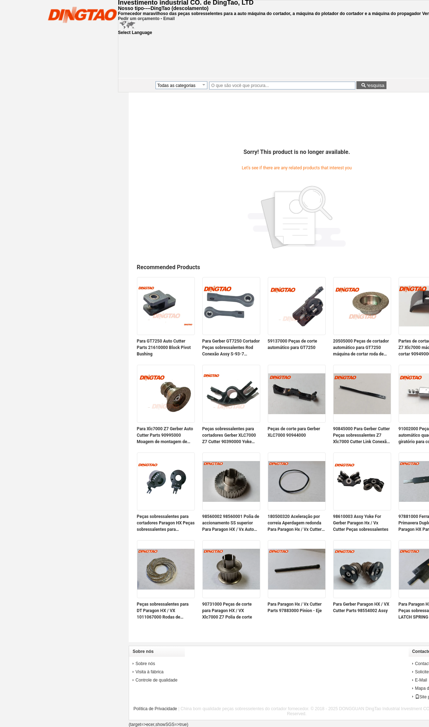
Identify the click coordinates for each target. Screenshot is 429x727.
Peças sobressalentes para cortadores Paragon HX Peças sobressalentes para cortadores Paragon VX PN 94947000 (166, 523)
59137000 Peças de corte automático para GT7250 (292, 344)
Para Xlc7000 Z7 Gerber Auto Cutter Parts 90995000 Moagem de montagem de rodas (165, 435)
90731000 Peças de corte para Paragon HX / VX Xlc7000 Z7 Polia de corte (227, 611)
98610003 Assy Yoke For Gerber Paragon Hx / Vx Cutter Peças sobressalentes (361, 523)
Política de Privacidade (155, 708)
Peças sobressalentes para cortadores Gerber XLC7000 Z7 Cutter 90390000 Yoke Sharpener (229, 435)
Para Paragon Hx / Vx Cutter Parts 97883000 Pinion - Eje (295, 607)
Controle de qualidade (156, 680)
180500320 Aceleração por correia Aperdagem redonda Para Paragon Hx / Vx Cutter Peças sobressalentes (295, 523)
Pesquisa (374, 85)
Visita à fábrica (149, 671)
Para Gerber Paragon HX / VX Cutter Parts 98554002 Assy (361, 607)
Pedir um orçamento (138, 18)
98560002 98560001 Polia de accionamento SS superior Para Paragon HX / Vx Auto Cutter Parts (231, 523)
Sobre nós (145, 663)
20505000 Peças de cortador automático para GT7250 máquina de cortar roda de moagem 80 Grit (361, 348)
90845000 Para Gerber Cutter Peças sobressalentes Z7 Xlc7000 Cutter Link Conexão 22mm (361, 435)
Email (169, 18)
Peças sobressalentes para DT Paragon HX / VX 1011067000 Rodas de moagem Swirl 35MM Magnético (163, 611)
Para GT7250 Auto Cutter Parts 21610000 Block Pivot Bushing (164, 348)
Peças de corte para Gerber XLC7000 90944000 (294, 432)
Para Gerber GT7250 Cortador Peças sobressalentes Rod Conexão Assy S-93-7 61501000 (231, 348)
